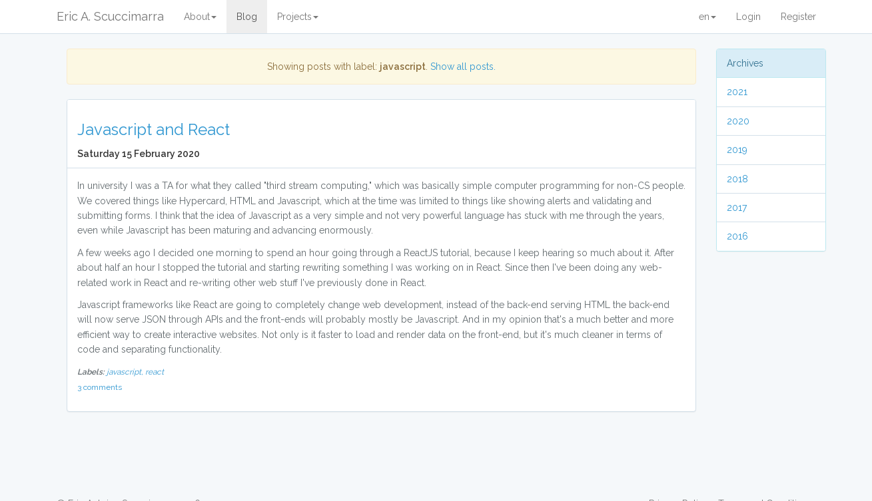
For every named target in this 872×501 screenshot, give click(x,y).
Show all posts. (463, 66)
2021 (737, 91)
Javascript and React (153, 129)
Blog (246, 16)
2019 (737, 149)
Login (748, 16)
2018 (737, 179)
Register (798, 16)
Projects (297, 16)
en (707, 16)
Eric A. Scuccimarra (110, 16)
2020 (738, 121)
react (154, 372)
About (200, 16)
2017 (737, 207)
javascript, (126, 372)
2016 (737, 236)
